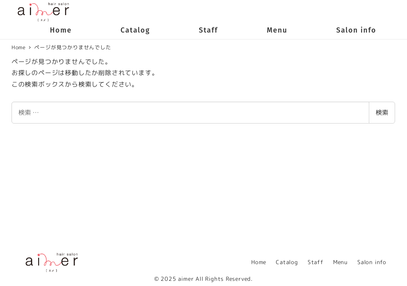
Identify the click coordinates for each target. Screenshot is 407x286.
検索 (382, 112)
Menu (340, 262)
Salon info (371, 262)
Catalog (287, 262)
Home (258, 262)
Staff (316, 262)
